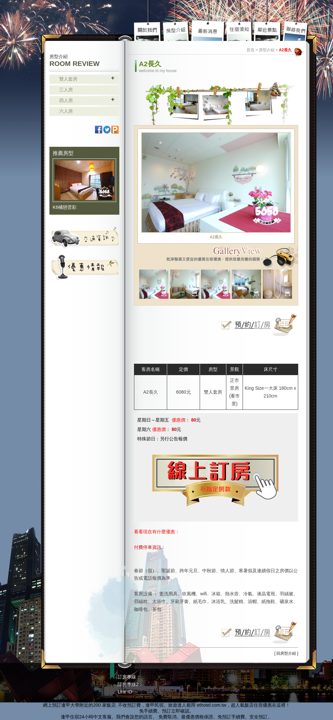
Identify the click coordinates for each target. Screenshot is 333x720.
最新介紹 (208, 31)
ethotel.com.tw (211, 705)
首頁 (250, 50)
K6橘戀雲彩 (64, 207)
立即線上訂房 (257, 325)
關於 (148, 31)
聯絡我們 (296, 31)
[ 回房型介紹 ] (286, 653)
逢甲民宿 (154, 705)
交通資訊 (84, 237)
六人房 (66, 111)
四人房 (66, 100)
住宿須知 (239, 31)
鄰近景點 (267, 31)
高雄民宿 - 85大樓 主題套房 (77, 18)
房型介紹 (177, 31)
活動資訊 (84, 267)
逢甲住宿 (70, 716)
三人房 (66, 89)
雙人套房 (68, 79)
